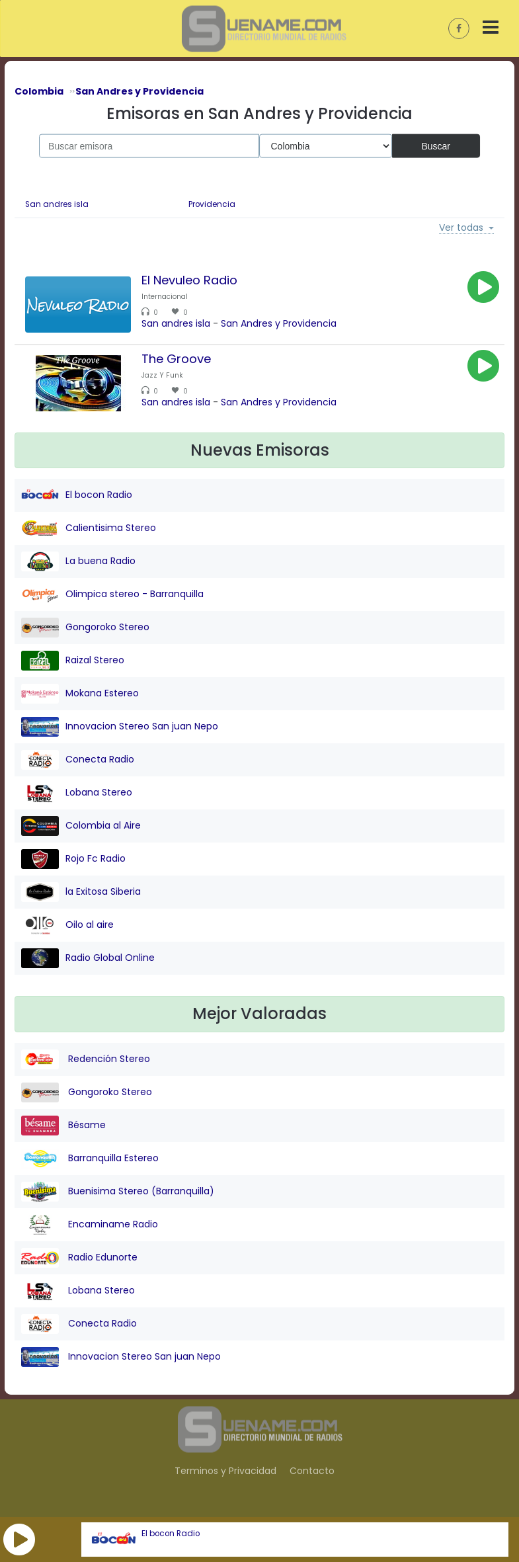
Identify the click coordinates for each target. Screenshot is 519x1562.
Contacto (312, 1470)
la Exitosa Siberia (81, 892)
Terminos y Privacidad (225, 1470)
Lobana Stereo (76, 793)
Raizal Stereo (72, 661)
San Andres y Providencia (279, 323)
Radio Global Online (88, 958)
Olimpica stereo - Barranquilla (112, 594)
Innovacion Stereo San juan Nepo (119, 727)
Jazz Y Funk (162, 375)
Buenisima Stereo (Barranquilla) (117, 1192)
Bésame (63, 1125)
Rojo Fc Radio (73, 859)
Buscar (435, 145)
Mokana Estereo (80, 694)
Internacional (164, 297)
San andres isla (57, 204)
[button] (19, 1539)
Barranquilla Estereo (90, 1159)
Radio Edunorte (79, 1258)
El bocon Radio (170, 1533)
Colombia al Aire (81, 826)
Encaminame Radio (89, 1225)
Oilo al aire (67, 925)
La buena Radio (78, 561)
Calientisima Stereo (88, 528)
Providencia (211, 204)
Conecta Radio (77, 760)
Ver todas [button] (461, 228)
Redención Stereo (85, 1059)
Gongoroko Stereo (85, 627)
